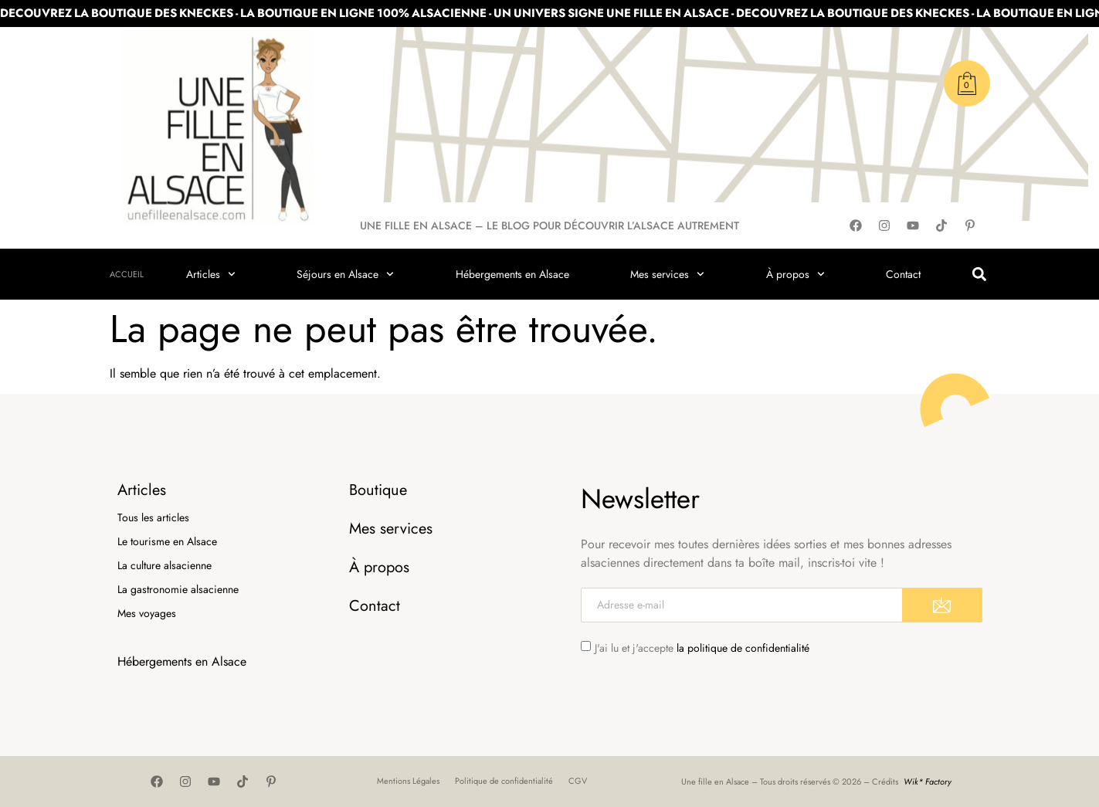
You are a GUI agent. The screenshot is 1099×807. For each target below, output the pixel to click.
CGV (577, 781)
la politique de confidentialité (743, 648)
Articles (211, 274)
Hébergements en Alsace (512, 274)
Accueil (127, 274)
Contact (903, 274)
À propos (795, 274)
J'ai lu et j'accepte (702, 648)
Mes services (667, 274)
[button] (979, 274)
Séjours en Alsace (345, 274)
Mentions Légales (408, 781)
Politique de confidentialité (504, 781)
